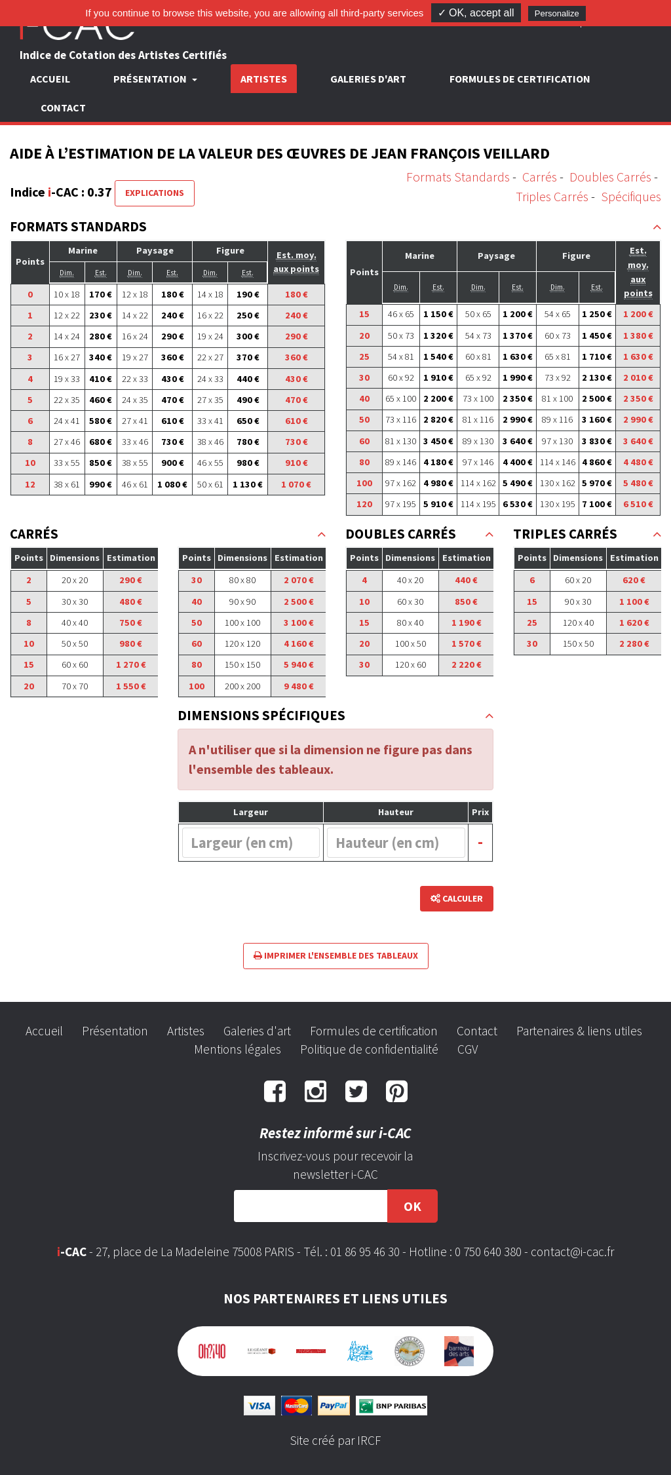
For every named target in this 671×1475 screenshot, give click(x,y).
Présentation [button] (151, 78)
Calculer (457, 898)
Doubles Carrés (610, 176)
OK (412, 1206)
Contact (63, 107)
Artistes (263, 78)
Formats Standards (458, 176)
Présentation (115, 1031)
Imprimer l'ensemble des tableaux (336, 955)
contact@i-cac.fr (572, 1251)
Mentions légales (237, 1049)
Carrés (539, 176)
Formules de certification (520, 78)
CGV (467, 1049)
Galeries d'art (368, 78)
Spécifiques (631, 196)
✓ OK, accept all (476, 12)
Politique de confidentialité (369, 1049)
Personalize (557, 13)
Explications (154, 193)
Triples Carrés (552, 196)
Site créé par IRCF (335, 1440)
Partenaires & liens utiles (579, 1031)
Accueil (50, 78)
